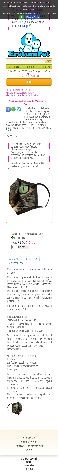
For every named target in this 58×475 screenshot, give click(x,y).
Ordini (29, 462)
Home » (9, 90)
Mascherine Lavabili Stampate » (20, 92)
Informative (29, 465)
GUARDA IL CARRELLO (29, 76)
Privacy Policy (32, 17)
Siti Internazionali (29, 458)
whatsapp (25, 26)
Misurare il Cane (16, 263)
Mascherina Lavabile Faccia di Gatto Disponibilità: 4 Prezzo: (27, 238)
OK (21, 17)
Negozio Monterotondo (29, 446)
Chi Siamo (29, 438)
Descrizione (14, 258)
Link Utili (29, 469)
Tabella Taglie (31, 258)
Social (29, 450)
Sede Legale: (29, 442)
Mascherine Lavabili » (23, 90)
